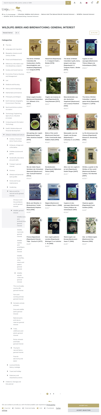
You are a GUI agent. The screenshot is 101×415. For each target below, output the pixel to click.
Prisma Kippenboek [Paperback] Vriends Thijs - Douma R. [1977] (34, 239)
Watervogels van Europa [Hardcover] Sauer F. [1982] (70, 239)
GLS (41, 408)
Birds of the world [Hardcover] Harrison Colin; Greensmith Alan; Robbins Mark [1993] (53, 136)
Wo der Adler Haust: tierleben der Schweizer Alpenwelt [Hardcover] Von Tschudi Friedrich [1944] (35, 171)
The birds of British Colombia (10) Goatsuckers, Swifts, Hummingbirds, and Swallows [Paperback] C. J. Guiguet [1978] (34, 64)
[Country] (86, 3)
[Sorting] (8, 33)
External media (30, 408)
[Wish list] (92, 3)
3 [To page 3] (53, 394)
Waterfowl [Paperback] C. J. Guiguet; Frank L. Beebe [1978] (53, 61)
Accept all (83, 405)
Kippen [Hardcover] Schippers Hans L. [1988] (53, 204)
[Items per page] (17, 33)
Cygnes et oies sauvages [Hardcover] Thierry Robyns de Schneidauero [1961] (89, 62)
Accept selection (83, 410)
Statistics (17, 408)
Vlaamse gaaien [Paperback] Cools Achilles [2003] (88, 205)
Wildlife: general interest (85, 14)
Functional (50, 408)
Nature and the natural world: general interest (57, 14)
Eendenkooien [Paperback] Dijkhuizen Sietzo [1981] (53, 169)
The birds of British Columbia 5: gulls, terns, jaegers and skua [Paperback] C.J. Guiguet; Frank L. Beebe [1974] (72, 64)
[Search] (68, 3)
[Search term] (33, 3)
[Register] (81, 3)
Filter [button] (94, 32)
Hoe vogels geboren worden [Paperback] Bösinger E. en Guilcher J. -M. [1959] (53, 240)
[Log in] (75, 3)
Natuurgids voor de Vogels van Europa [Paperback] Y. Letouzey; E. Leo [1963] (71, 136)
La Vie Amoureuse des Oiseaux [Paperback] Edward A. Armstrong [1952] (90, 136)
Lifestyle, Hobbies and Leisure (28, 14)
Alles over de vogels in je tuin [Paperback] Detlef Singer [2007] (71, 169)
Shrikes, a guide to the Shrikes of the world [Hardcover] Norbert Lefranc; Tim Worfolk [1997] (90, 171)
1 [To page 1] (47, 394)
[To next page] (58, 393)
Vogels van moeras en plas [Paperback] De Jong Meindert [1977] (52, 99)
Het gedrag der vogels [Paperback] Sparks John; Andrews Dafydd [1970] (34, 136)
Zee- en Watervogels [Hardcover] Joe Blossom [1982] (89, 239)
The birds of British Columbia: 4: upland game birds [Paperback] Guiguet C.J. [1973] (90, 100)
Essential (7, 408)
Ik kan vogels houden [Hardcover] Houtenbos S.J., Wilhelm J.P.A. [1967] (35, 100)
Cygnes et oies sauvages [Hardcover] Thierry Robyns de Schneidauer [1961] (71, 206)
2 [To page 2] (50, 394)
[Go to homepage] (9, 14)
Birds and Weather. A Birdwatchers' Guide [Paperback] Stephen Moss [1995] (34, 206)
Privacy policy (50, 404)
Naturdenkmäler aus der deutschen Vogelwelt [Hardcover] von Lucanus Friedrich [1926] (71, 101)
